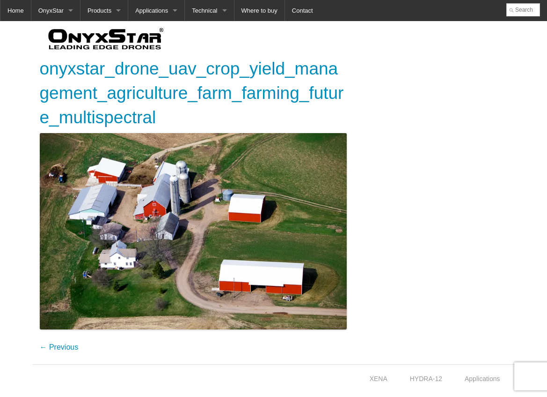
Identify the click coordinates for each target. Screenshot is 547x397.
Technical (204, 10)
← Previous (59, 347)
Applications (151, 10)
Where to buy (259, 10)
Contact (302, 10)
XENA (378, 378)
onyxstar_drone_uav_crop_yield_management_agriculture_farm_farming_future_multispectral (192, 93)
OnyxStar (51, 10)
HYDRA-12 (426, 378)
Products (99, 10)
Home (15, 10)
